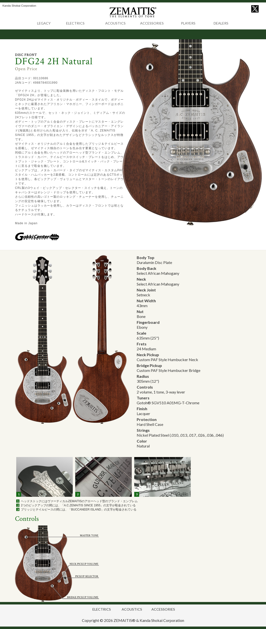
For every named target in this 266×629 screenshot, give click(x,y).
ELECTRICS (75, 23)
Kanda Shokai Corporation (162, 620)
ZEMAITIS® (124, 620)
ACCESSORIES (152, 23)
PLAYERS (188, 23)
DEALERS (221, 23)
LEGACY (44, 23)
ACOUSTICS (115, 23)
